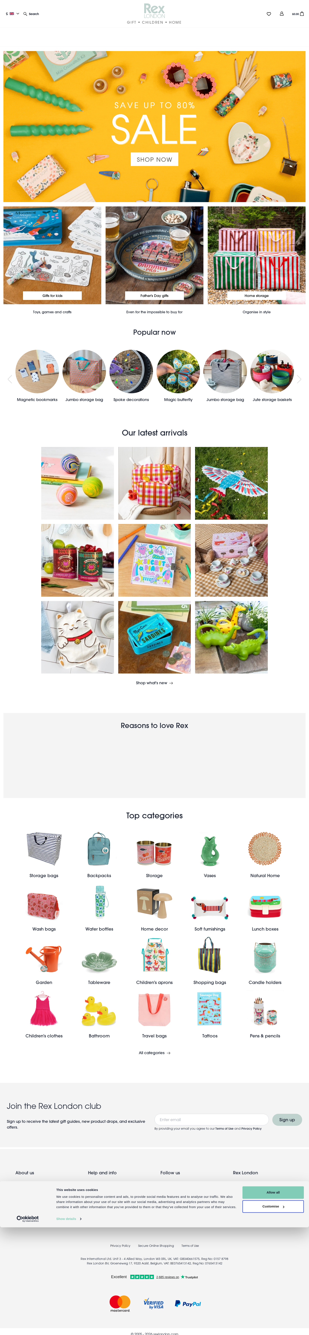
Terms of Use (224, 1123)
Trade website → (29, 1206)
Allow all (273, 1300)
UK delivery (97, 1178)
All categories (152, 1047)
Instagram (177, 1185)
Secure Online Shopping (156, 1241)
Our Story (23, 1178)
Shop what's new (151, 677)
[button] (31, 14)
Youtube (175, 1199)
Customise (273, 1314)
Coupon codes (101, 1206)
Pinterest (175, 1192)
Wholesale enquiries (32, 1199)
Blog (19, 1185)
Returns (94, 1185)
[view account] (281, 13)
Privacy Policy (251, 1123)
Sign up (287, 1114)
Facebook (177, 1178)
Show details (66, 1326)
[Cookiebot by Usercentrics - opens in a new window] (28, 1326)
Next (299, 374)
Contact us (97, 1213)
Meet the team (27, 1192)
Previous (10, 374)
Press (92, 1199)
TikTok (174, 1206)
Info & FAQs (97, 1192)
